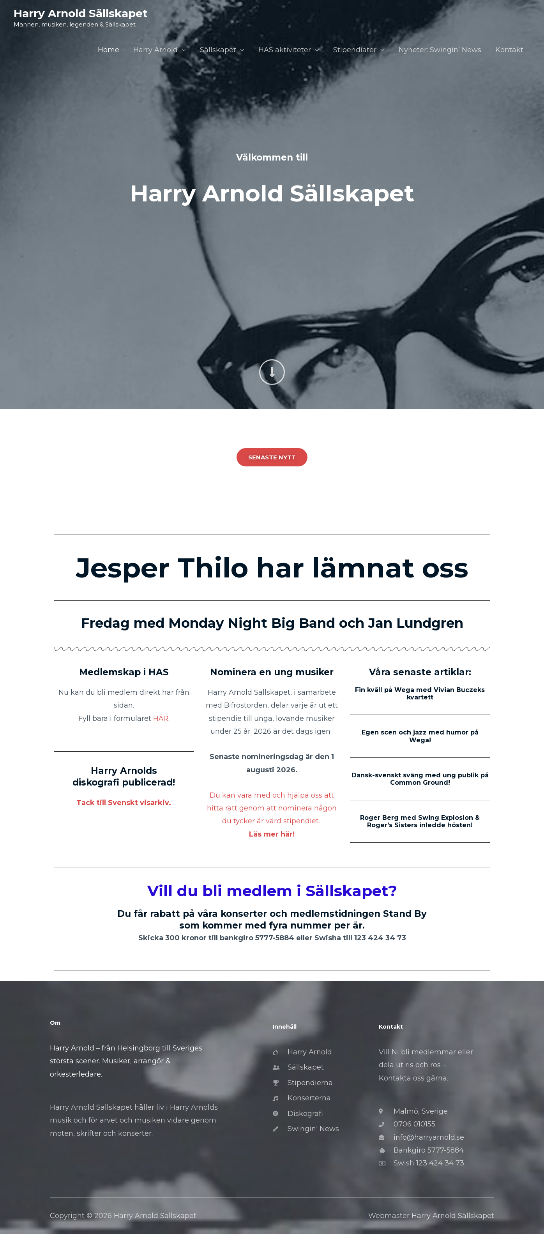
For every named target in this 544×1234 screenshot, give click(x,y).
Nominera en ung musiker (272, 672)
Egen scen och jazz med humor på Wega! (420, 736)
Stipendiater (354, 50)
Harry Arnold (155, 50)
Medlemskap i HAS (124, 672)
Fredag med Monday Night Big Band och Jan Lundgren (272, 623)
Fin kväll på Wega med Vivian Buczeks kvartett (420, 693)
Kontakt (509, 50)
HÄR (160, 718)
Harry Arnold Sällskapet (81, 13)
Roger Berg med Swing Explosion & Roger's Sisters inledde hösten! (420, 821)
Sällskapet (218, 50)
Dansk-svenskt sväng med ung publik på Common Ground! (420, 778)
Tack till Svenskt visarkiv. (123, 802)
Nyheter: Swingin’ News (440, 50)
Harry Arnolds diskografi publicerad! (123, 776)
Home (108, 50)
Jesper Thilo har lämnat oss (272, 567)
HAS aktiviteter (284, 50)
